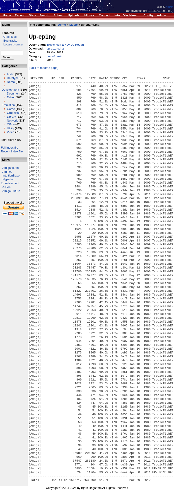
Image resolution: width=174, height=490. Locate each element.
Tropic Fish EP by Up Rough (65, 44)
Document (13, 93)
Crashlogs (9, 36)
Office (10, 124)
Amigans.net (10, 167)
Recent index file (12, 151)
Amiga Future (11, 191)
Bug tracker (9, 40)
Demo (11, 82)
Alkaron (169, 7)
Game (11, 109)
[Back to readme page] (43, 68)
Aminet (7, 171)
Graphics (13, 112)
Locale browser (12, 44)
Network (12, 120)
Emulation (8, 105)
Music (73, 24)
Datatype (13, 78)
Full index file (9, 147)
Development (10, 89)
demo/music (55, 56)
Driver (11, 97)
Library (11, 116)
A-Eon (6, 187)
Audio (10, 74)
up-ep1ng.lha (55, 48)
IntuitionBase (10, 175)
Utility (10, 128)
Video (10, 132)
